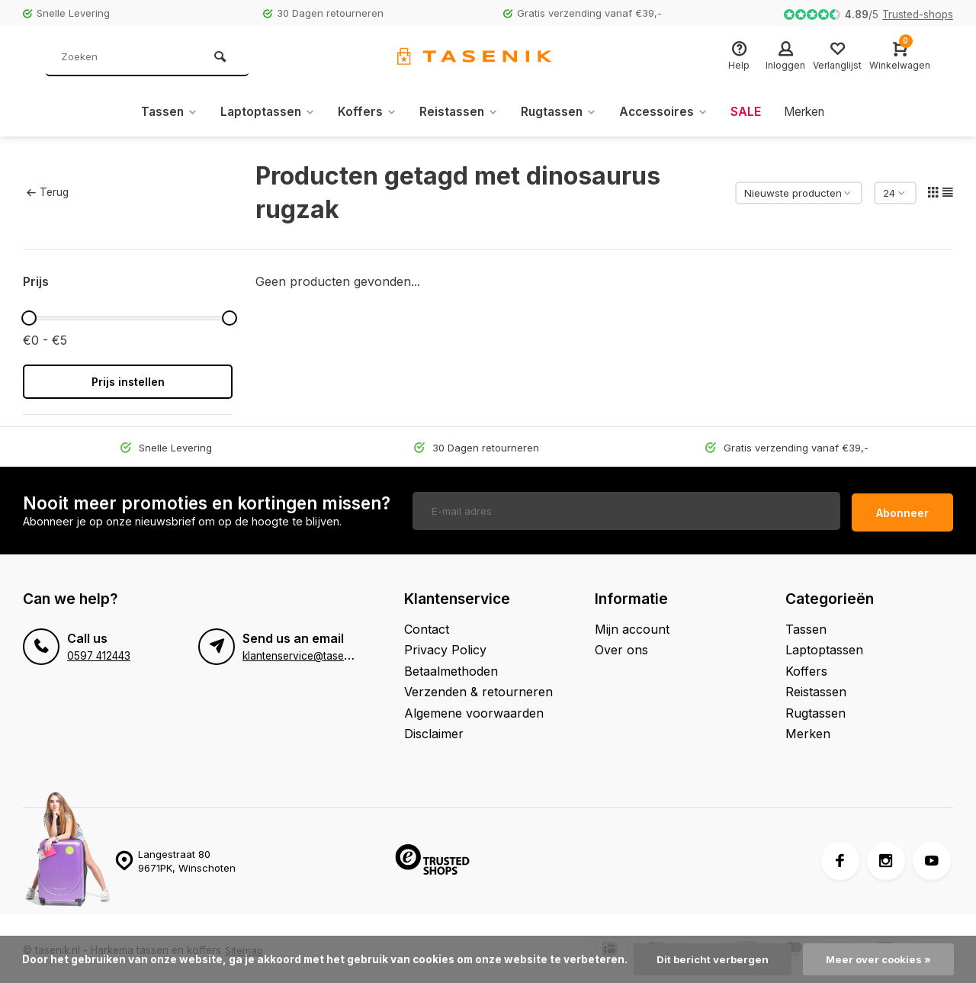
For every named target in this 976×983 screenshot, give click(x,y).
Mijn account (632, 625)
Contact (426, 625)
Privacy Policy (445, 646)
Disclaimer (434, 729)
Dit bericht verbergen (711, 959)
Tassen (161, 112)
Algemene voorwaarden (474, 709)
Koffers (363, 112)
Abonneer (902, 509)
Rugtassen (559, 112)
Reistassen (456, 112)
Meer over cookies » (880, 959)
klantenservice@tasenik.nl (305, 652)
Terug (47, 192)
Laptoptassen (262, 112)
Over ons (621, 646)
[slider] (29, 318)
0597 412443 (98, 652)
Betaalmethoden (451, 667)
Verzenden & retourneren (478, 687)
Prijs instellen (128, 381)
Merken (810, 112)
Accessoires (666, 112)
